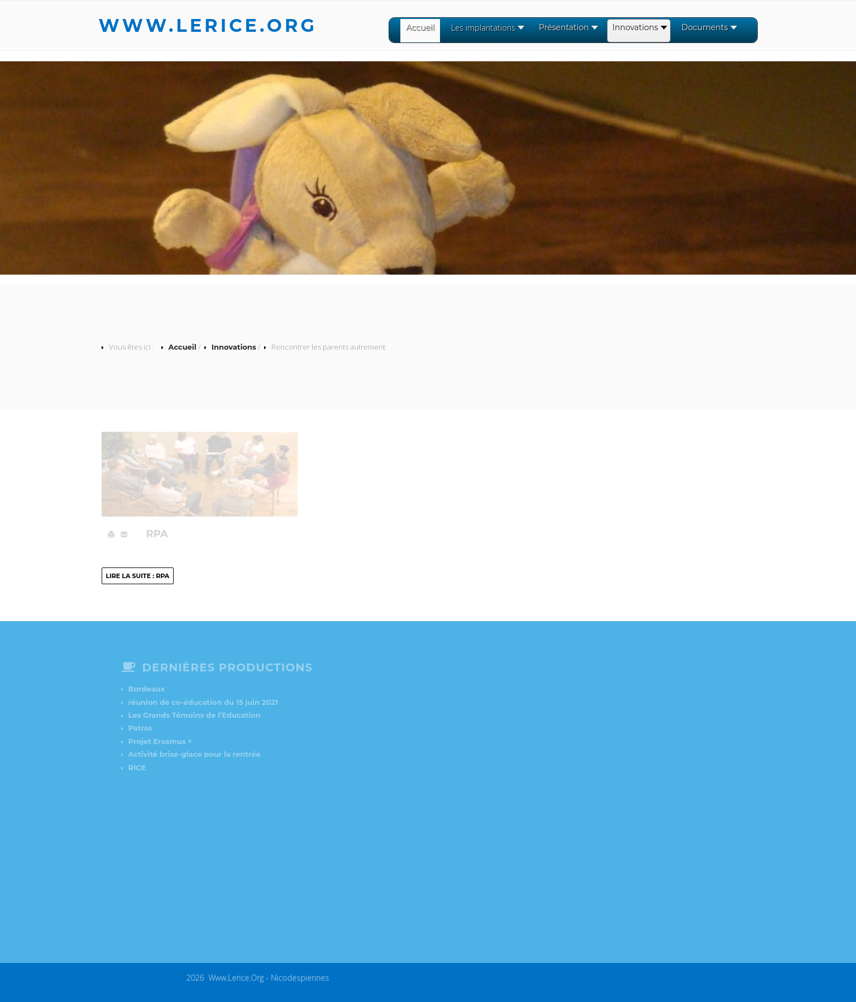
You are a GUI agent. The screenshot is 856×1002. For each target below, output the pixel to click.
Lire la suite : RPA (138, 576)
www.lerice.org (208, 25)
